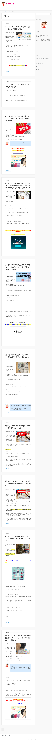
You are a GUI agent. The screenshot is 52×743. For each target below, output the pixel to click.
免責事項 (2, 735)
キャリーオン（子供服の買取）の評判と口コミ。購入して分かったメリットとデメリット (17, 539)
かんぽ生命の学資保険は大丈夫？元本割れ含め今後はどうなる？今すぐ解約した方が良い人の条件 (17, 267)
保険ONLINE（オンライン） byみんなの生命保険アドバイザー (18, 324)
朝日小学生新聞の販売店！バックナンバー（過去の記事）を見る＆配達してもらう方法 (17, 357)
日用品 (37, 66)
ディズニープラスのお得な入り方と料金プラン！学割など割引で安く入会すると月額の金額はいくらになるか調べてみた (17, 186)
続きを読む (7, 71)
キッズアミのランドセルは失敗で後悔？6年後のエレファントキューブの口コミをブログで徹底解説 (18, 638)
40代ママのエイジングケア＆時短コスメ (42, 58)
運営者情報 (38, 69)
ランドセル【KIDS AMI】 (18, 153)
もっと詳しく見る (39, 45)
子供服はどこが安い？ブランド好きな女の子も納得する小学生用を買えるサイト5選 (18, 483)
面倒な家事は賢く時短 (39, 63)
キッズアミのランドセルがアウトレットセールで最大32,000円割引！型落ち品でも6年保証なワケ (18, 118)
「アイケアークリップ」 (21, 65)
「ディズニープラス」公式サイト (18, 234)
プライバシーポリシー (8, 735)
